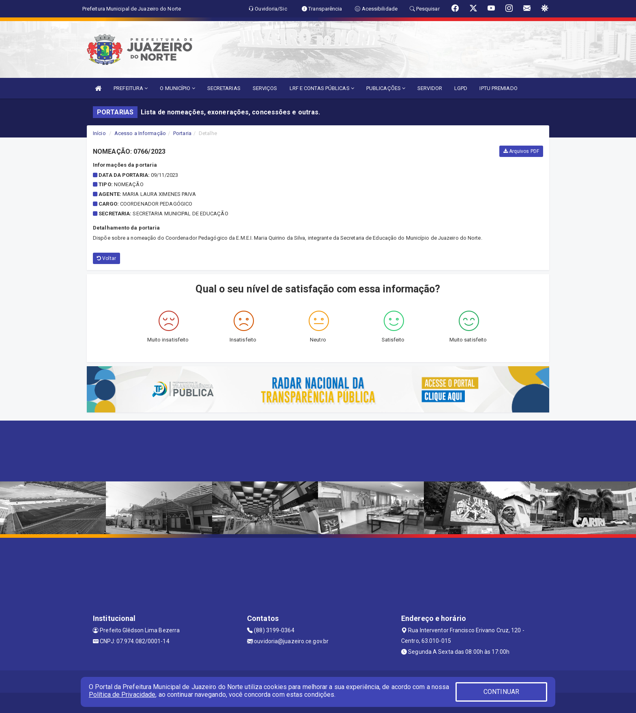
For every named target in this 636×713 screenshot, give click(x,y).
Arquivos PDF (521, 151)
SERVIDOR (429, 88)
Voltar (106, 258)
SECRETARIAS (224, 88)
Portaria (182, 133)
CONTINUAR (501, 692)
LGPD (460, 88)
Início (99, 133)
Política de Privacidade (122, 694)
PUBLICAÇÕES (385, 88)
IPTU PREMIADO (498, 88)
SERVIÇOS (265, 88)
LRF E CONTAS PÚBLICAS (322, 88)
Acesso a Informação (140, 133)
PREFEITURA (131, 88)
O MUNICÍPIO (177, 88)
